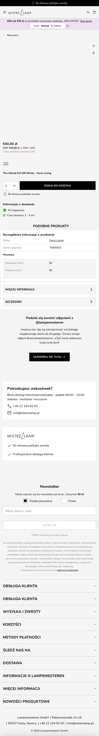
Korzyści (12, 624)
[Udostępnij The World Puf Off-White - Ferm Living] (93, 53)
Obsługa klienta (20, 585)
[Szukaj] (88, 12)
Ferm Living (57, 240)
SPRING (47, 25)
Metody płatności (22, 637)
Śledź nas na (16, 650)
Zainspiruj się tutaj (47, 356)
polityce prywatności (67, 570)
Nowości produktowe (26, 701)
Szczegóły (13, 302)
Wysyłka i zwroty (22, 611)
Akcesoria (12, 35)
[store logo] (22, 12)
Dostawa (12, 662)
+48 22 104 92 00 (25, 406)
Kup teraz (86, 21)
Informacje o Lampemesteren (33, 675)
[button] (93, 46)
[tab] (49, 585)
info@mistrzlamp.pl (26, 413)
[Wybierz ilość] (10, 185)
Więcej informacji (20, 289)
